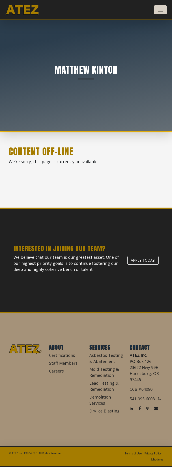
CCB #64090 (141, 389)
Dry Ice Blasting (104, 411)
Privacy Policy (152, 453)
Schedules (156, 459)
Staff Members (63, 363)
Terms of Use (133, 453)
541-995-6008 (145, 398)
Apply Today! (143, 260)
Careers (56, 371)
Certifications (62, 355)
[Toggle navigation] (160, 9)
